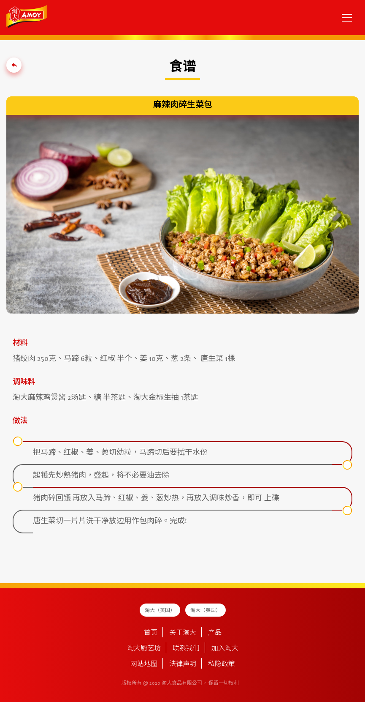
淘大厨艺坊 (144, 648)
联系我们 (186, 648)
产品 (215, 633)
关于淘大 (182, 633)
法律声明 (182, 664)
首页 (150, 633)
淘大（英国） (205, 610)
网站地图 (143, 664)
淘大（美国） (160, 610)
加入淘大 (224, 648)
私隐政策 (221, 664)
